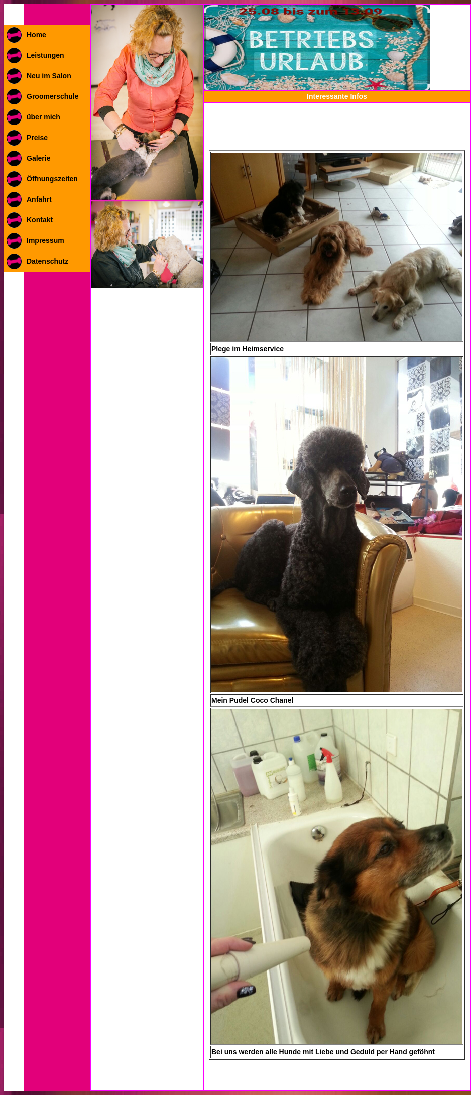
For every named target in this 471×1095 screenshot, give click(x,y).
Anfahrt (39, 199)
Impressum (45, 240)
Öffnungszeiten (52, 179)
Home (36, 35)
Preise (37, 138)
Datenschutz (47, 261)
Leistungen (45, 55)
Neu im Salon (49, 76)
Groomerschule (52, 96)
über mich (43, 117)
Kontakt (40, 220)
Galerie (38, 158)
